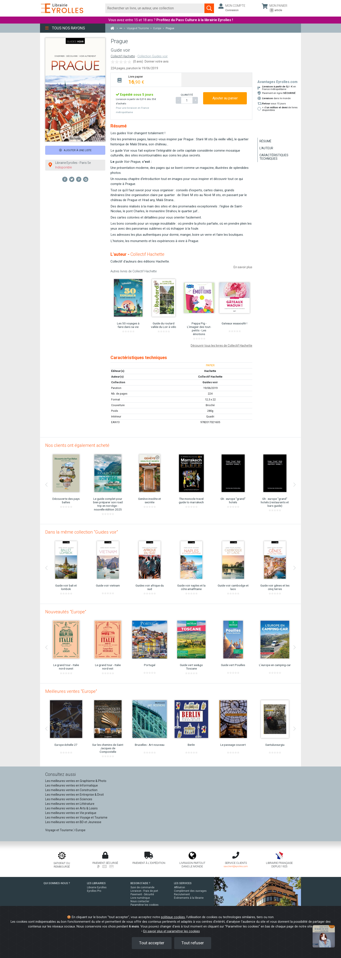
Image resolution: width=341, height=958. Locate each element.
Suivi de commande (142, 887)
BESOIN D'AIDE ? (140, 883)
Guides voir (210, 382)
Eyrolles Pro (94, 890)
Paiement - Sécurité (142, 894)
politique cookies (173, 917)
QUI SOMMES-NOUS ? (56, 883)
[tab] (146, 79)
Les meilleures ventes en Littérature (69, 803)
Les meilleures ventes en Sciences (68, 799)
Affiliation (179, 887)
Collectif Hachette (123, 56)
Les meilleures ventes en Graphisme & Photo (75, 781)
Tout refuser (192, 942)
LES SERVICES (183, 883)
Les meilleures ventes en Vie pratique (70, 813)
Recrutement (182, 894)
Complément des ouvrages (190, 890)
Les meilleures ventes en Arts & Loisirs (71, 808)
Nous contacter (139, 901)
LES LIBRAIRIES (96, 883)
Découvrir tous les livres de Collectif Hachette (221, 345)
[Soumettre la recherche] (209, 8)
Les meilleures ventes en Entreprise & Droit (74, 794)
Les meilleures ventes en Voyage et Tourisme (76, 817)
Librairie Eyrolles (97, 887)
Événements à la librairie (189, 897)
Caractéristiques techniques (273, 156)
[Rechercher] (155, 8)
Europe (80, 830)
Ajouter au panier (225, 98)
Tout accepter (151, 942)
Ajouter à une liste (75, 150)
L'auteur (266, 148)
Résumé (265, 141)
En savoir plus (243, 267)
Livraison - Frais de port (144, 890)
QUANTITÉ (187, 94)
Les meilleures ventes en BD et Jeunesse (73, 822)
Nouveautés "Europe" (65, 611)
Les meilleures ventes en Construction (71, 790)
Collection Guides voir (152, 56)
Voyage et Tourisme (59, 830)
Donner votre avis (157, 61)
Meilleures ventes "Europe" (71, 691)
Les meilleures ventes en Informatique (71, 785)
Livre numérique (140, 897)
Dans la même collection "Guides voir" (81, 532)
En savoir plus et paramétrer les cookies (171, 931)
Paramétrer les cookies (144, 904)
